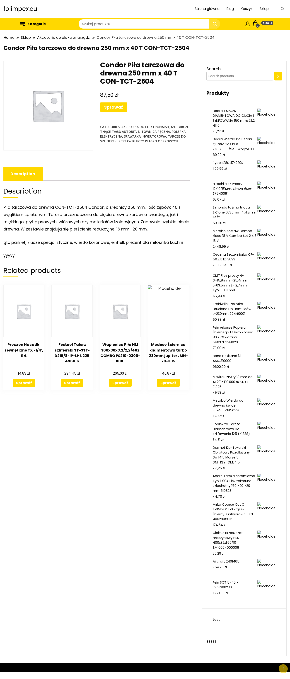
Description (22, 174)
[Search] (278, 76)
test (216, 619)
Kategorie (33, 24)
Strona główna (207, 8)
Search (213, 69)
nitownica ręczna (154, 131)
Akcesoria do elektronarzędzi (148, 127)
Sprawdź (113, 107)
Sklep (264, 8)
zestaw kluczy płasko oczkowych (148, 141)
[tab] (22, 174)
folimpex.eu (20, 9)
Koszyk (247, 8)
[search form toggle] (282, 9)
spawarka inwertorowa (145, 136)
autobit (129, 131)
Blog (230, 8)
